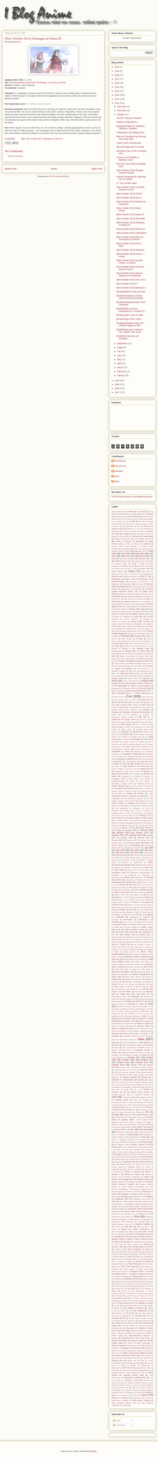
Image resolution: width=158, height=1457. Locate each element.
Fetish (113, 707)
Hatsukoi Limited (125, 759)
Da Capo (115, 646)
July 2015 (115, 855)
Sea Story (146, 1164)
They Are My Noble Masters (134, 1301)
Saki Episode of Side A (129, 1154)
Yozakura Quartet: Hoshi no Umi (123, 1385)
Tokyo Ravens (116, 1313)
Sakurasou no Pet (146, 1154)
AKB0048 (147, 529)
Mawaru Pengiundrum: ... (128, 122)
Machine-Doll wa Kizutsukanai (140, 942)
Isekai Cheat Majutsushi (142, 820)
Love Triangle (134, 939)
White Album (131, 1356)
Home (54, 168)
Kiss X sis (122, 897)
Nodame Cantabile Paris (121, 1050)
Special (147, 1244)
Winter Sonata (145, 1355)
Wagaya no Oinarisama (132, 1348)
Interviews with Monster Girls (122, 811)
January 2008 (130, 830)
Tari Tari (123, 1271)
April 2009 (125, 553)
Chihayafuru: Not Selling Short (130, 132)
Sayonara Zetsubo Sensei (133, 1162)
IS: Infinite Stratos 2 (121, 820)
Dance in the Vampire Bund (135, 649)
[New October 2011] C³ (127, 284)
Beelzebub (135, 586)
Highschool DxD (146, 769)
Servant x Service (132, 1191)
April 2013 (140, 556)
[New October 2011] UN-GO (129, 194)
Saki (116, 1154)
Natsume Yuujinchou (120, 1029)
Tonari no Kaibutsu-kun (123, 1316)
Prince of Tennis (130, 1115)
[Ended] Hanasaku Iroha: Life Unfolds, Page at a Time (130, 324)
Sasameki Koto (134, 1159)
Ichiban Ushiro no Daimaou (123, 803)
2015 (117, 87)
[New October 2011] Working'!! (130, 250)
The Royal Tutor (120, 1296)
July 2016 (127, 855)
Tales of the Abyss (128, 1267)
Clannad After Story (142, 636)
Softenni (132, 1232)
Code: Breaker (126, 639)
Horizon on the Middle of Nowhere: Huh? (128, 158)
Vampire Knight (137, 1341)
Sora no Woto (138, 1237)
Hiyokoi (137, 776)
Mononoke (135, 997)
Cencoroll (146, 619)
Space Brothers (133, 1244)
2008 (117, 388)
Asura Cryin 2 (117, 571)
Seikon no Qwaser (133, 1172)
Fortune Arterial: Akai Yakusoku (124, 710)
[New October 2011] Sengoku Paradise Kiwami (130, 171)
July (119, 351)
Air (119, 524)
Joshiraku (127, 848)
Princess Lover (147, 1115)
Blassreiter (115, 596)
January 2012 (117, 835)
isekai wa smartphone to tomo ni (123, 825)
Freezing (115, 712)
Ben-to (144, 586)
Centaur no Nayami (119, 621)
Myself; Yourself (146, 1018)
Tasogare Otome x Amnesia (141, 1271)
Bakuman (133, 581)
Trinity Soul (146, 1321)
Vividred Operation (146, 1345)
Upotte (140, 1331)
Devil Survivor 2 (143, 668)
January (121, 375)
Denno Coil (133, 663)
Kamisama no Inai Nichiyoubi (123, 875)
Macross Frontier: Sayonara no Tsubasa (136, 947)
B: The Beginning (143, 574)
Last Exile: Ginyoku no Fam (133, 930)
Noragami (115, 1055)
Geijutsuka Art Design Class (123, 720)
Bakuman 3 (115, 584)
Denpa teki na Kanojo (134, 666)
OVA (113, 1097)
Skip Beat (128, 1227)
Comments (119, 1425)
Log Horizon (140, 935)
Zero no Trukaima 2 (127, 1392)
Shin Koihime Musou (127, 1201)
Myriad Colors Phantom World (124, 1018)
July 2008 (149, 848)
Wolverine (147, 1358)
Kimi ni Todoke (140, 890)
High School (135, 764)
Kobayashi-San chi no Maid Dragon (125, 900)
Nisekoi (125, 1045)
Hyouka (140, 793)
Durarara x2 (115, 688)
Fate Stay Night (141, 702)
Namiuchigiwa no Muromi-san (122, 1023)
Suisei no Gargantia (143, 1256)
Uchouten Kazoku (128, 1326)
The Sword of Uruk (119, 1298)
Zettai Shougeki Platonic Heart (124, 1403)
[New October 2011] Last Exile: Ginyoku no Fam (131, 188)
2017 (117, 79)
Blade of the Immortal (143, 594)
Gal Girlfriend (132, 715)
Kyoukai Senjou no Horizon (125, 925)
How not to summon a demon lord (140, 786)
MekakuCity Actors (126, 982)
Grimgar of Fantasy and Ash (132, 737)
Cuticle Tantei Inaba (135, 643)
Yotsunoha (146, 1380)
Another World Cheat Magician (124, 546)
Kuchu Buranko (136, 914)
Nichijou (133, 1042)
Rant (142, 1125)
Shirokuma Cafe (117, 1217)
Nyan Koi (146, 1055)
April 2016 (134, 559)
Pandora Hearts (121, 1100)
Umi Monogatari (128, 1328)
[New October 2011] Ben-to (129, 197)
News (113, 1043)
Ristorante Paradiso (118, 1142)
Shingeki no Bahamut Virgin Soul (138, 1204)
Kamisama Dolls (118, 873)
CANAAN (126, 616)
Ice (149, 801)
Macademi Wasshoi (118, 942)
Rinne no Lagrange (118, 1139)
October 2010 (146, 1060)
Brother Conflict (125, 606)
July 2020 (125, 858)
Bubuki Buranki (147, 606)
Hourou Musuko (118, 786)
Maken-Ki (123, 964)
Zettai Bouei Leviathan (119, 1400)
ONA (116, 1072)
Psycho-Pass (119, 1117)
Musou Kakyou (125, 1011)
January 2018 (132, 840)
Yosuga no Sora (132, 1380)
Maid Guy (115, 959)
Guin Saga (124, 739)
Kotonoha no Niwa (132, 912)
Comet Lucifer (135, 641)
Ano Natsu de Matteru (131, 544)
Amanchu (114, 536)
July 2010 (134, 850)
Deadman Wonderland (127, 661)
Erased (150, 697)
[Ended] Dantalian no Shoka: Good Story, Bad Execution (130, 297)
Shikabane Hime (122, 1199)
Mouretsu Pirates (117, 1004)
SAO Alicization (147, 1157)
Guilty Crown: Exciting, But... (129, 143)
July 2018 (147, 855)
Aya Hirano (146, 571)
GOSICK (125, 734)
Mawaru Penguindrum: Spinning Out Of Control (131, 178)
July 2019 (115, 858)
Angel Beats (148, 536)
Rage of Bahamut (136, 1122)
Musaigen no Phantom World (122, 1009)
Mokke (128, 992)
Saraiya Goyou (119, 1159)
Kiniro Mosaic (134, 895)
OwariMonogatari (138, 1097)
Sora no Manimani (118, 1234)
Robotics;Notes (147, 1142)
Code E (114, 639)
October (121, 114)
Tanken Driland (128, 1269)
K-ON (125, 860)
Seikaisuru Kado (133, 1167)
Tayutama (136, 1276)
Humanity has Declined (124, 789)
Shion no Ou (144, 1214)
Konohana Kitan (134, 907)
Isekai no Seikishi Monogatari (122, 823)
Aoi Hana (130, 551)
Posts (117, 1420)
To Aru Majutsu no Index (143, 1303)
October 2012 (141, 1062)
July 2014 (147, 853)
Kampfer (126, 877)
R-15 (124, 1122)
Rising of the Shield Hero (140, 1139)
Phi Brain (142, 1110)
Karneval (147, 880)
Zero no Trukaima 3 (145, 1392)
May (119, 359)
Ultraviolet (115, 1328)
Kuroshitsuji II (144, 920)
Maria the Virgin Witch (141, 969)
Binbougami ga (126, 589)
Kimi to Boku (138, 892)
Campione (115, 616)
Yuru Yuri (139, 1387)
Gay (148, 717)
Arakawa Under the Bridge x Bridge (130, 564)
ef (144, 691)
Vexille (129, 1343)
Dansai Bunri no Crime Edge (137, 651)
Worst (123, 1365)
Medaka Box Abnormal (133, 979)
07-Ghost (129, 512)
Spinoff (117, 1249)
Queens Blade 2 (129, 1120)
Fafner (133, 700)
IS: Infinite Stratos (146, 818)
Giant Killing (126, 725)
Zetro (116, 476)
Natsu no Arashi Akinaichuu (122, 1026)
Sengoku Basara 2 (118, 1182)
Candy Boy (137, 616)
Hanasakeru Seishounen (132, 754)
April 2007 (142, 551)
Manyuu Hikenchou (137, 964)
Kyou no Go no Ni (129, 922)
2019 (117, 71)
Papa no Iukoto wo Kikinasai (133, 1102)
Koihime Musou (117, 905)
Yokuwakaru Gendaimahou (134, 1378)
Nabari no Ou (129, 1021)
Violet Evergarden (143, 1343)
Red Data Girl (121, 1132)
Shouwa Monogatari (119, 1219)
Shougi (148, 1217)
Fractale (146, 710)
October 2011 (36, 139)
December (122, 106)
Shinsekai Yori (130, 1214)
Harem (121, 756)
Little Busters (125, 935)
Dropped (145, 681)
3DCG (139, 514)
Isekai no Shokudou (143, 823)
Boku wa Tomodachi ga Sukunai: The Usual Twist (131, 137)
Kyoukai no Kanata (146, 922)
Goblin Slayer (126, 729)
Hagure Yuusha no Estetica (134, 742)
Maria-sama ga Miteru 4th (122, 972)
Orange (150, 1080)
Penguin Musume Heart (144, 1105)
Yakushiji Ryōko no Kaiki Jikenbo (124, 1373)
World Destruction (129, 1363)
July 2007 (137, 848)
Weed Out (115, 1353)
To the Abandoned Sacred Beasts (127, 1305)
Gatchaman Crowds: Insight (122, 717)
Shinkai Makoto (119, 1209)
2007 (117, 392)
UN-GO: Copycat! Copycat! (129, 118)
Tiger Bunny (124, 1303)
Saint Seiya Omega (126, 1152)
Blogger (93, 1451)
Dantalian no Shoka (143, 654)
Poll (147, 1112)
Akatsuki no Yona (133, 529)
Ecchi (121, 691)
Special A (115, 1247)
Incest (148, 808)
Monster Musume (126, 999)
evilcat (125, 700)
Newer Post (11, 168)
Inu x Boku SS (128, 813)
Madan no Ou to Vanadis (120, 949)
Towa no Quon (148, 1318)
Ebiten (113, 691)
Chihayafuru (138, 624)
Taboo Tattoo (133, 1264)
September (122, 343)
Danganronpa (116, 651)
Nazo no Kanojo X (142, 1034)
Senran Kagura (117, 1191)
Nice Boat (123, 1042)
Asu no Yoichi (132, 569)
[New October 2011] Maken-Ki (130, 214)
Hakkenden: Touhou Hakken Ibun (127, 749)
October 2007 (134, 1057)
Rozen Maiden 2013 (136, 1149)
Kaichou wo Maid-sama (132, 862)
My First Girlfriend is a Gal (132, 1014)
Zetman (135, 1395)
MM (144, 989)
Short (137, 1216)
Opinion (141, 1080)
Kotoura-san (146, 912)
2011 (117, 103)
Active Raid (139, 519)
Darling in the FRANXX (136, 659)
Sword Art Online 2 (118, 1264)
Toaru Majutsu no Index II (133, 1308)
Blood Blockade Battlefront (133, 596)
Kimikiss (150, 892)
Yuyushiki (127, 1390)
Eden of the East (133, 691)
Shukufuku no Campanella (140, 1219)
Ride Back (146, 1137)
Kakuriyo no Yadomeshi (132, 867)
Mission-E (122, 989)
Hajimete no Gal (147, 747)
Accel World (133, 516)
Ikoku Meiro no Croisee (129, 806)
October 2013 (117, 1065)
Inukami (140, 813)
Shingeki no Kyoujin (118, 1206)
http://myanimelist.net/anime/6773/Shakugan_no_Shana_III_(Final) (37, 82)
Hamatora (137, 751)
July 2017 (137, 855)
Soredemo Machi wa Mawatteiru (141, 1242)
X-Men (148, 1368)
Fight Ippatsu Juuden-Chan (129, 707)
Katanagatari (116, 882)
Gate (140, 717)
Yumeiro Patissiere (146, 1385)
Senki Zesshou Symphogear (133, 1187)
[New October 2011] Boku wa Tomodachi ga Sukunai (130, 238)
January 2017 (117, 840)
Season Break (117, 1167)
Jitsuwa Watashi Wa (119, 845)
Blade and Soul (126, 594)
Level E (121, 932)
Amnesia (135, 536)
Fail (140, 700)
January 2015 (127, 838)
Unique (132, 1331)
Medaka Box (116, 979)
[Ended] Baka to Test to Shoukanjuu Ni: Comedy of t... (131, 309)
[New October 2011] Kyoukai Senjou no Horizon (130, 261)
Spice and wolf (129, 1247)
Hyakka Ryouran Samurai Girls (123, 791)
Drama (114, 681)
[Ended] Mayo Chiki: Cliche (129, 319)
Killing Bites (133, 887)
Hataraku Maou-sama (135, 756)
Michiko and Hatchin (143, 982)
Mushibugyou (141, 1009)
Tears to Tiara (148, 1276)
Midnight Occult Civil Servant (122, 984)
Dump (123, 683)
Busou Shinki (140, 611)
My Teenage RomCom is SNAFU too (136, 1016)
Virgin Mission (131, 1345)
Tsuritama (127, 1323)
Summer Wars (131, 1259)
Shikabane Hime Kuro (141, 1199)
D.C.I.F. (148, 643)
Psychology (132, 1117)
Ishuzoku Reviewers (146, 825)
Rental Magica (133, 1135)
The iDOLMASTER (131, 1289)
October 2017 (125, 1067)
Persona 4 (129, 1107)
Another (147, 544)
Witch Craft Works (118, 1358)
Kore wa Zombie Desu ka (122, 910)
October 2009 (128, 1060)
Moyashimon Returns (124, 1006)
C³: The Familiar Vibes (127, 183)
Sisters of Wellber (142, 1224)
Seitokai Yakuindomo (132, 1177)
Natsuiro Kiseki (143, 1026)
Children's (149, 624)
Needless (115, 1036)
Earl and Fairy (145, 688)
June (119, 355)
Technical (117, 1279)
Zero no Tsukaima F (121, 1395)
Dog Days (124, 673)
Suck (130, 1257)
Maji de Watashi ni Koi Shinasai (134, 959)
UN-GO (124, 1331)
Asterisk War (118, 569)
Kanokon (118, 880)
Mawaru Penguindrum (141, 974)
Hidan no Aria (120, 764)
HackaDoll (115, 742)
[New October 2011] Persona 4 (131, 229)
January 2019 (145, 840)
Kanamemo (138, 877)
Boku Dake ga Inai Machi (133, 599)
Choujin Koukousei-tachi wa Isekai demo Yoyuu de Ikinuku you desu (132, 628)
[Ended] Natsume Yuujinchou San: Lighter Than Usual (130, 330)
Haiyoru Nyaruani (132, 747)
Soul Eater (119, 1244)
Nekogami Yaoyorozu (131, 1036)
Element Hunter (117, 697)
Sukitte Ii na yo (117, 1259)
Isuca (116, 828)
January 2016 (144, 838)
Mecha (147, 977)
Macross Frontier (118, 944)
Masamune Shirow (144, 972)
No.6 (124, 1047)
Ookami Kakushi (130, 1077)
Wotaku (133, 1365)
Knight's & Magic (135, 897)
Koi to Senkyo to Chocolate (138, 902)
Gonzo (116, 734)
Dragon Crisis (117, 678)
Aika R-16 (143, 521)
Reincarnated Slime (136, 1132)
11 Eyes (140, 512)
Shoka (128, 1217)
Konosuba (147, 907)
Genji (121, 722)
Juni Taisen (137, 858)
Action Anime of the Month (121, 519)
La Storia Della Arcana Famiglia (124, 927)
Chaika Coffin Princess (140, 621)
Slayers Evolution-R (141, 1229)
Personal (139, 1107)
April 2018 (115, 561)
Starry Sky (115, 1252)
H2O (149, 739)
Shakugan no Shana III (53, 139)
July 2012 (120, 852)
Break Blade (139, 604)
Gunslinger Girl (137, 739)
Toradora (138, 1316)
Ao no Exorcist (142, 549)
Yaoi (142, 1373)
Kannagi (150, 877)
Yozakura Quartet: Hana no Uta (139, 1383)
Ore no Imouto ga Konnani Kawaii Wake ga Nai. (129, 1085)
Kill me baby (121, 887)
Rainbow (134, 1125)
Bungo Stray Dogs (137, 609)
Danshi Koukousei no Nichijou (122, 654)
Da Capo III (127, 646)
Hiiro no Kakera (134, 774)
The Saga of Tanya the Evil (140, 1296)
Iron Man (128, 815)
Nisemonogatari (136, 1045)
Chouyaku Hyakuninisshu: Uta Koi (131, 631)
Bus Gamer (128, 611)
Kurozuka (115, 922)
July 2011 (148, 850)
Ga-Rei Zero (116, 715)
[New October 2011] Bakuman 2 (131, 288)
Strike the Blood (147, 1254)
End (129, 696)
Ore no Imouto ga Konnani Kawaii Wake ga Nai (132, 1082)
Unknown (118, 471)
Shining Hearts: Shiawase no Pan (141, 1206)
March (120, 367)
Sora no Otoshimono (137, 1234)
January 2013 (135, 835)
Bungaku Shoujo (120, 609)
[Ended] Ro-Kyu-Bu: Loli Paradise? (128, 337)
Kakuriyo (117, 867)
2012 (117, 99)
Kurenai (146, 917)
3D (133, 514)
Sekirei (147, 1177)
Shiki (113, 1202)
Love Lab (139, 937)
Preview (115, 1114)
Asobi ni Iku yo (128, 566)
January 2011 (141, 832)
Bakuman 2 (145, 581)
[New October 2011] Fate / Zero (131, 279)
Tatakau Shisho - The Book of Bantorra (130, 1274)
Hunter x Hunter (144, 788)
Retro (127, 1137)
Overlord (126, 1097)
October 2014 (136, 1065)
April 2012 (125, 556)
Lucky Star (147, 939)
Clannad (125, 636)
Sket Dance (115, 1227)
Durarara (146, 686)
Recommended (146, 1129)
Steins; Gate (126, 1252)
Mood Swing (140, 999)
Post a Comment (15, 156)
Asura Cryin (145, 569)
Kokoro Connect (134, 905)
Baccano (115, 576)
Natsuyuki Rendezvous (121, 1034)
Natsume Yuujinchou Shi (142, 1031)
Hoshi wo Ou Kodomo (140, 781)
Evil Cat (117, 700)
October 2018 (139, 1067)
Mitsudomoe (134, 989)
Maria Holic (148, 967)
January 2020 (116, 843)
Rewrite (135, 1137)
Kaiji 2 (133, 865)
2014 (117, 91)
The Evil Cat (120, 461)
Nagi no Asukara (145, 1021)
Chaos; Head (116, 624)
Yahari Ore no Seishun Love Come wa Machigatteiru (131, 1370)
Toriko (148, 1316)
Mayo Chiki (116, 977)
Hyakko (130, 793)
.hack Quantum (117, 511)
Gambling (146, 715)
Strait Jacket (123, 1254)
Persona (117, 1107)
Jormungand (135, 845)
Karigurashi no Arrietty (133, 880)
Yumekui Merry (119, 1387)
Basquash (124, 586)
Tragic (129, 1321)
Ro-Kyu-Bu (133, 1142)
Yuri (130, 1388)
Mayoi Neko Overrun (133, 977)
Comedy (139, 639)
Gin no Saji (140, 724)
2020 (117, 67)
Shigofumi (149, 1197)
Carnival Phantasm (130, 619)
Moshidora (128, 1001)
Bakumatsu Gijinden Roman (133, 584)
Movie (150, 1004)
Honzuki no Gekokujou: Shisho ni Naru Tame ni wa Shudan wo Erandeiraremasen (132, 778)
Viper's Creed (117, 1346)
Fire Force (147, 707)
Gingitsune (138, 727)
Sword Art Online (143, 1261)
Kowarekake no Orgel (119, 914)
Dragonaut (145, 678)
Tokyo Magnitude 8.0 (141, 1311)
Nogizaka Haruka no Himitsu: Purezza (136, 1052)
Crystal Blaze (119, 644)
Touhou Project (134, 1318)
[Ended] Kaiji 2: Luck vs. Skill (130, 315)
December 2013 (146, 661)
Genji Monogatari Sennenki (136, 722)
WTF (124, 1368)
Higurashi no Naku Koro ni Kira (127, 771)
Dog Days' (136, 673)
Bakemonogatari (118, 581)
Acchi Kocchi (146, 516)
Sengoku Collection (136, 1182)
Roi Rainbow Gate (121, 1144)
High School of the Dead (134, 766)
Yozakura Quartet (117, 1383)
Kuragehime (133, 917)
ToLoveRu (130, 1313)
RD (149, 1125)
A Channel (149, 514)
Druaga (114, 683)
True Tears (115, 1323)
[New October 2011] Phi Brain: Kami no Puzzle (130, 268)
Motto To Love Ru (143, 1001)
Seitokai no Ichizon (132, 1174)
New (28, 139)
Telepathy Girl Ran (132, 1279)
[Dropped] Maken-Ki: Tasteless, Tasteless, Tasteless (131, 127)
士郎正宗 (125, 1405)
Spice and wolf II (146, 1247)
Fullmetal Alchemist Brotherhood (136, 712)
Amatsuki (125, 536)
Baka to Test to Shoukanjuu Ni (137, 579)
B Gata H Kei (127, 574)
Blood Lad (149, 596)
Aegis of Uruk (122, 521)
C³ (149, 614)
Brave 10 (129, 604)
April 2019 (127, 561)
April (119, 363)
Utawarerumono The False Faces (135, 1338)
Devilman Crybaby (118, 671)
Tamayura (115, 1269)
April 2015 (123, 559)
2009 (117, 384)
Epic (143, 697)
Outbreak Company (142, 1095)
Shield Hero (137, 1196)
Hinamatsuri (126, 776)
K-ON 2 (134, 860)
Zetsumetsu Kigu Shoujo (141, 1398)
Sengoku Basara (143, 1179)
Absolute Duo (119, 516)
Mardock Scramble (134, 967)
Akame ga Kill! (134, 526)
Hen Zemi (138, 759)
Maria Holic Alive (121, 969)
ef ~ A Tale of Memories (139, 693)
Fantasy (130, 702)
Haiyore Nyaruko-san (137, 744)
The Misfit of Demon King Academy (139, 1293)
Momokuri (138, 991)
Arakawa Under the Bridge (143, 561)
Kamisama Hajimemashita (140, 872)
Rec (132, 1129)
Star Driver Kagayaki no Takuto (136, 1249)
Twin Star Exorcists (142, 1323)
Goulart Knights (138, 734)
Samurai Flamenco (121, 1157)
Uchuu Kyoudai (144, 1326)
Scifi (137, 1164)
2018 (117, 75)
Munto (137, 1006)
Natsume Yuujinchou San (120, 1031)
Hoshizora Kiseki (143, 784)
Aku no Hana (124, 531)
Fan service (119, 702)
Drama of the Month (130, 681)
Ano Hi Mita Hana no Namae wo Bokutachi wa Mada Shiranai (132, 541)
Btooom (136, 606)
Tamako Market (145, 1266)
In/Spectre (137, 808)
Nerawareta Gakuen (126, 1039)
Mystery (117, 1021)
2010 (117, 380)
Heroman (132, 761)
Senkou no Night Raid (142, 1189)
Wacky (116, 1348)
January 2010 (122, 832)
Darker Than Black (127, 656)
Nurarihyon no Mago (130, 1055)
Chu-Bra (131, 634)
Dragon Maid (133, 678)
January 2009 (147, 830)
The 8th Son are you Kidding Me (130, 1286)
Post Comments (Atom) (59, 176)
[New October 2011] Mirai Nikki (131, 218)
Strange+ (135, 1254)
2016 (117, 83)
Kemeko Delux (131, 882)
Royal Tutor (120, 1149)
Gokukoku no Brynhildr (130, 732)
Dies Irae (132, 671)
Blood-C (117, 599)
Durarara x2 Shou (129, 688)
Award (131, 571)
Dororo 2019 (129, 676)
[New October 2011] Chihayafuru (131, 233)
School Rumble (126, 1164)
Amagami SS (128, 534)
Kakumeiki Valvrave (146, 865)
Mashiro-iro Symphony (119, 974)
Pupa (141, 1117)
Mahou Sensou (130, 952)
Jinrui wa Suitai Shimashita (138, 843)
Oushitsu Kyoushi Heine (120, 1095)
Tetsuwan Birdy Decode (135, 1281)
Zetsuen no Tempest (120, 1398)
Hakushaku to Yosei (120, 751)
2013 (117, 95)
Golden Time (148, 732)
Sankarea (134, 1157)
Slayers (124, 1229)
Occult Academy (117, 1057)
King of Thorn (120, 895)
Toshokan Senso (118, 1318)
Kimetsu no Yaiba (146, 887)
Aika (133, 521)
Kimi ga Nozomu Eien (122, 890)
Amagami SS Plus (144, 534)
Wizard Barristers (134, 1358)
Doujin (148, 676)
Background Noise (129, 576)
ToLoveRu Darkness (145, 1313)
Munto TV (147, 1006)
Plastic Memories (125, 1112)
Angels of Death (120, 539)
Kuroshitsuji (128, 920)
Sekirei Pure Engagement (122, 1179)
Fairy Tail (149, 700)
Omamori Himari (146, 1070)
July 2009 (120, 850)
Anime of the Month (137, 539)
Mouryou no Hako (136, 1004)
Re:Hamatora (116, 1127)
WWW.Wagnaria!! (136, 1368)
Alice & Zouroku (139, 531)
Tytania (114, 1326)
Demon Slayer (120, 663)
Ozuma (150, 1097)
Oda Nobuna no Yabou (127, 1070)
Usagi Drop (140, 1333)
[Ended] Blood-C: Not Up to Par (131, 291)
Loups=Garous (127, 937)
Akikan (113, 531)
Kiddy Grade (141, 885)
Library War (133, 932)
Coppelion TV (148, 641)
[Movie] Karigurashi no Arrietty (130, 147)
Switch (129, 1261)
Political (138, 1112)
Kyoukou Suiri (145, 924)
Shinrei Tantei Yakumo (133, 1211)
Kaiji (125, 865)
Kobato (148, 897)
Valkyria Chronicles (119, 1341)
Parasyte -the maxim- (125, 1105)
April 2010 (139, 553)
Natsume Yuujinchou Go (141, 1029)
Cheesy (127, 624)
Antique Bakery (128, 549)
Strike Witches (119, 1256)
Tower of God (119, 1321)
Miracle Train (141, 986)
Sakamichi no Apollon (145, 1152)
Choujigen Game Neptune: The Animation (129, 626)
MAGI (134, 949)
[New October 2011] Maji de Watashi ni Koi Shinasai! (129, 274)
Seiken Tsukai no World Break (133, 1169)
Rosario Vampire (127, 1147)
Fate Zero (146, 705)
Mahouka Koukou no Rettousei (138, 957)
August (120, 347)
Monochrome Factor (119, 996)
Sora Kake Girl (144, 1232)
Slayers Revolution (118, 1232)
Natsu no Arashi (143, 1023)
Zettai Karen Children (141, 1400)
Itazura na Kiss (128, 828)
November (122, 110)
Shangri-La (125, 1197)
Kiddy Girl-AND (126, 885)
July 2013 (134, 852)
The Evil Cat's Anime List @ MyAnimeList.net (131, 496)
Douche (140, 676)
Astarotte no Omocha (145, 566)
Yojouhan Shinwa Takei (133, 1375)
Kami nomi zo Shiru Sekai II (139, 870)
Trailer (137, 1321)
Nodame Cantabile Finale (140, 1047)
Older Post (96, 168)
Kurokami (114, 919)
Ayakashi (114, 574)
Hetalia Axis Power (146, 761)
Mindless (141, 984)
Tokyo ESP (124, 1311)
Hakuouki (147, 749)
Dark (113, 656)
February (121, 371)
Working (114, 1360)
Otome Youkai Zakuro (140, 1092)
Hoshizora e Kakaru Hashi (122, 784)
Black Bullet (140, 589)
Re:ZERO (127, 1127)
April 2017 (146, 559)
